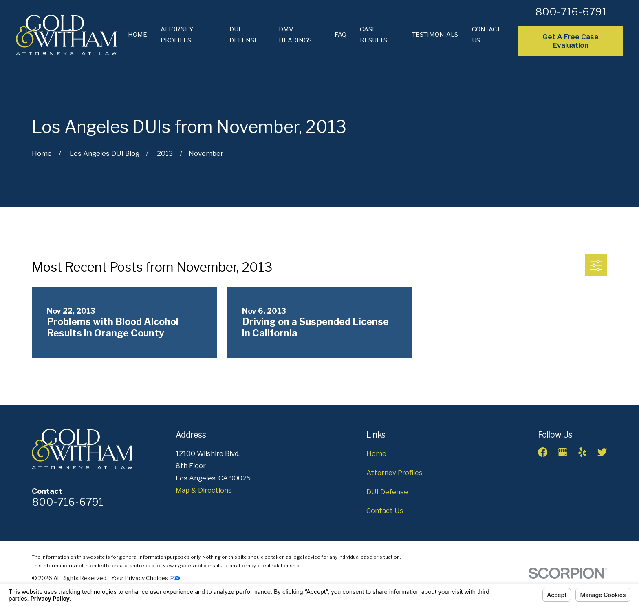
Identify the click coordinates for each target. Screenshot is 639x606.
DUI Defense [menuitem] (243, 35)
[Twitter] (602, 452)
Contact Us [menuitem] (486, 35)
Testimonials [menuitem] (435, 34)
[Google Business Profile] (562, 452)
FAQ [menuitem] (340, 34)
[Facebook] (542, 452)
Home (376, 453)
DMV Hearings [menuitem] (295, 35)
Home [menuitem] (137, 34)
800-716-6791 (570, 12)
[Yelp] (582, 452)
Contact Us (384, 510)
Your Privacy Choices (145, 578)
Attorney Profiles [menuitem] (177, 35)
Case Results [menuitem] (373, 35)
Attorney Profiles (394, 473)
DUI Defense (387, 492)
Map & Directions (204, 490)
